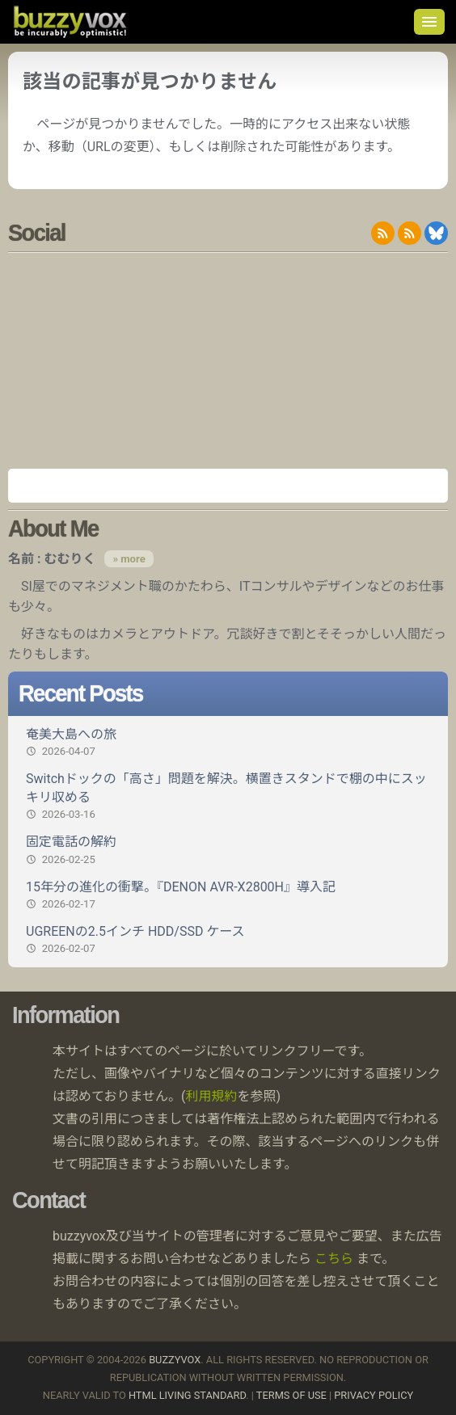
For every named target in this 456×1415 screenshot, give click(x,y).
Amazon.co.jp (228, 486)
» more (128, 559)
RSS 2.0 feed (383, 233)
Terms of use (291, 1395)
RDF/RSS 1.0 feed (409, 233)
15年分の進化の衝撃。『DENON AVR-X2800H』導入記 (228, 895)
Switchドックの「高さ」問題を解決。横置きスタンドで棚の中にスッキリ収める (228, 796)
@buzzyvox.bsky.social (436, 233)
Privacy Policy (373, 1395)
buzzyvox (70, 22)
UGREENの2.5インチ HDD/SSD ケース (228, 940)
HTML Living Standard (187, 1395)
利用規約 (212, 1096)
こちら (334, 1258)
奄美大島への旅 (228, 742)
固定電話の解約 (228, 850)
